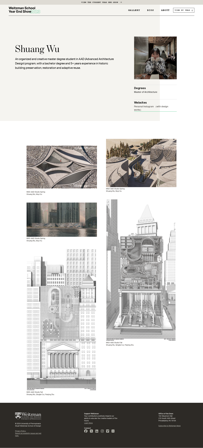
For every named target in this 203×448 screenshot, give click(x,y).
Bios (150, 10)
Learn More (88, 423)
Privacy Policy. (20, 431)
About (165, 10)
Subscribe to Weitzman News (169, 426)
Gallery (134, 10)
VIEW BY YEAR (182, 10)
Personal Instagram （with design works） (151, 108)
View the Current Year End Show (99, 2)
